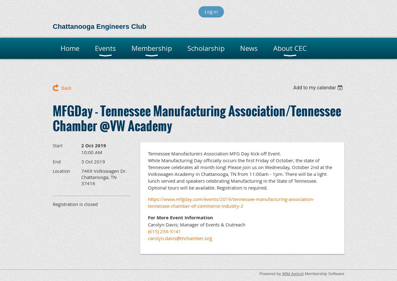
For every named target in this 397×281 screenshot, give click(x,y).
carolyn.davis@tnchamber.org (180, 238)
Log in (211, 11)
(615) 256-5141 (164, 231)
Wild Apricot (293, 273)
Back (66, 88)
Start (58, 146)
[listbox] (318, 87)
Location (61, 171)
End (57, 162)
